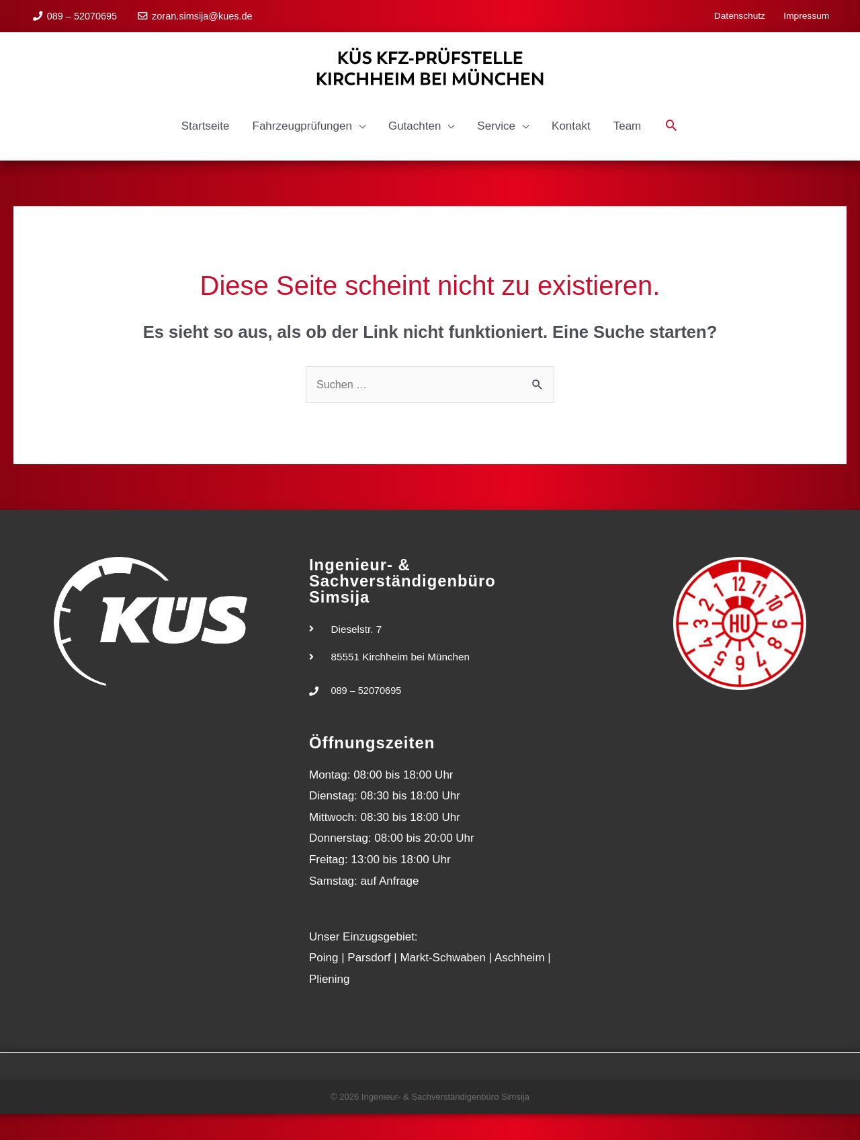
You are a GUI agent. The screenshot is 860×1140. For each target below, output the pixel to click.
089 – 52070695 (83, 13)
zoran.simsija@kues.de (203, 13)
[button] (671, 150)
